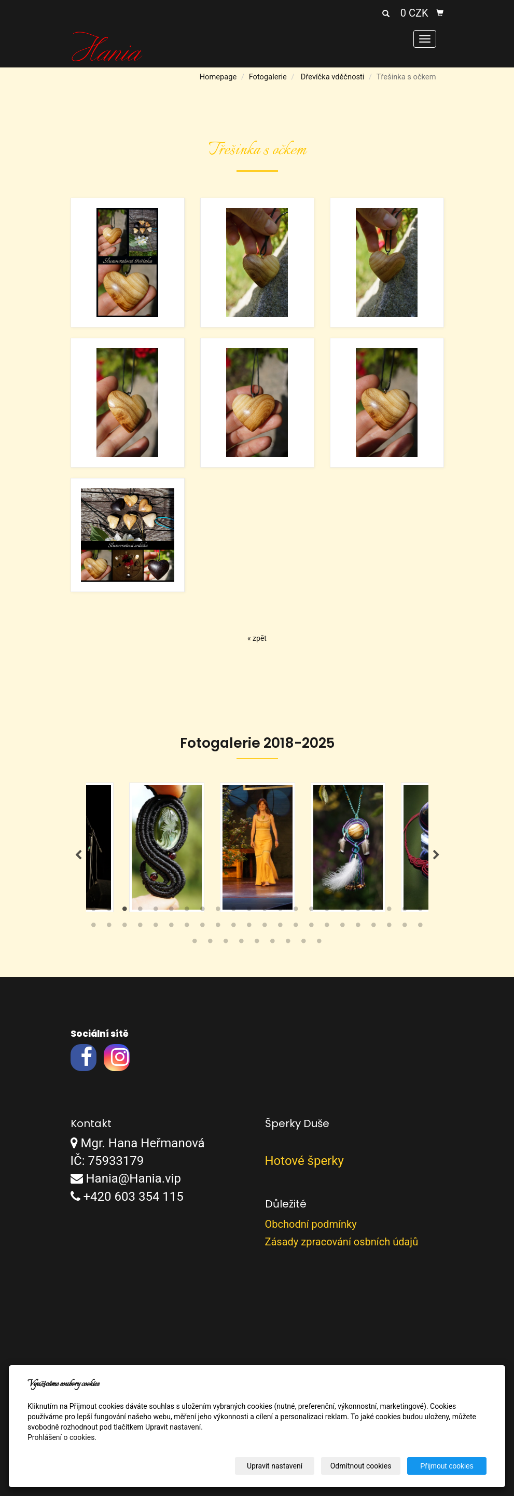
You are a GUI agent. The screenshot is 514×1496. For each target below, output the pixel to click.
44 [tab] (420, 927)
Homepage (218, 76)
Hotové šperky (304, 1161)
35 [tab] (280, 927)
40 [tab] (358, 927)
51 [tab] (288, 943)
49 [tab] (257, 943)
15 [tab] (312, 911)
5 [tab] (156, 911)
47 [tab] (226, 943)
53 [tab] (319, 943)
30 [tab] (203, 927)
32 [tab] (234, 927)
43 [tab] (405, 927)
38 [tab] (327, 927)
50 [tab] (273, 943)
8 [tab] (203, 911)
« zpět (257, 638)
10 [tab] (234, 911)
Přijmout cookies (447, 1466)
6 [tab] (171, 911)
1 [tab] (94, 911)
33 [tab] (249, 927)
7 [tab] (187, 911)
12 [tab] (265, 911)
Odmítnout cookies (361, 1466)
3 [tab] (125, 911)
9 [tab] (218, 911)
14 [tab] (296, 911)
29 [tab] (187, 927)
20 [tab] (389, 911)
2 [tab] (109, 911)
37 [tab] (312, 927)
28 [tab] (171, 927)
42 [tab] (389, 927)
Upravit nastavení (274, 1466)
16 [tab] (327, 911)
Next (436, 855)
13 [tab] (280, 911)
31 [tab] (218, 927)
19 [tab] (374, 911)
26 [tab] (140, 927)
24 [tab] (109, 927)
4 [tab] (140, 911)
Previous (78, 855)
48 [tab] (242, 943)
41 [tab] (374, 927)
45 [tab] (195, 943)
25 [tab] (125, 927)
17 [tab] (343, 911)
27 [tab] (156, 927)
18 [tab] (358, 911)
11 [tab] (249, 911)
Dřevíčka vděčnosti (333, 76)
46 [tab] (210, 943)
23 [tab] (94, 927)
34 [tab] (265, 927)
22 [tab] (420, 911)
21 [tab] (405, 911)
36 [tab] (296, 927)
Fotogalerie (268, 76)
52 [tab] (304, 943)
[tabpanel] (257, 847)
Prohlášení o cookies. (61, 1437)
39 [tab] (343, 927)
